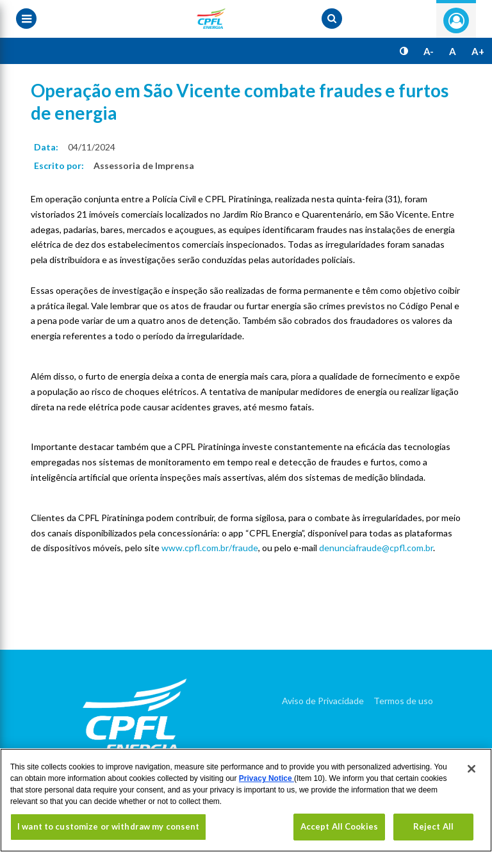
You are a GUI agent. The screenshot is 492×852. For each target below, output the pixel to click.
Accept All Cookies (339, 826)
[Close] (471, 769)
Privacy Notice (266, 778)
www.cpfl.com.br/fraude (209, 547)
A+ (478, 51)
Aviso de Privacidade (323, 700)
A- (428, 51)
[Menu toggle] (26, 18)
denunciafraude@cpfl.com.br (376, 547)
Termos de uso (403, 700)
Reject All (433, 826)
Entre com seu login (456, 20)
